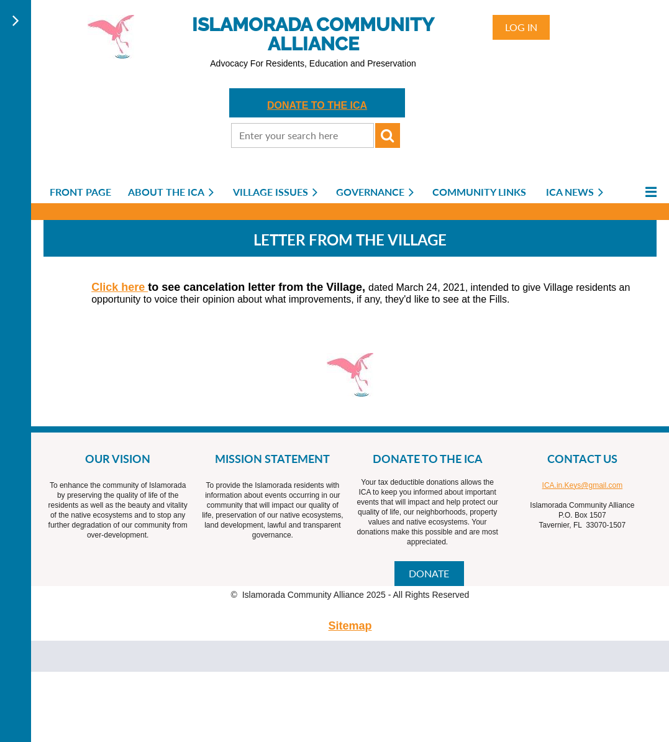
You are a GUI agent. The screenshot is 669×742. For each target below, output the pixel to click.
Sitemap (349, 626)
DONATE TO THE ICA (317, 105)
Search (387, 135)
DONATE (429, 573)
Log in (521, 27)
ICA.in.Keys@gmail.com (582, 485)
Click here (119, 287)
